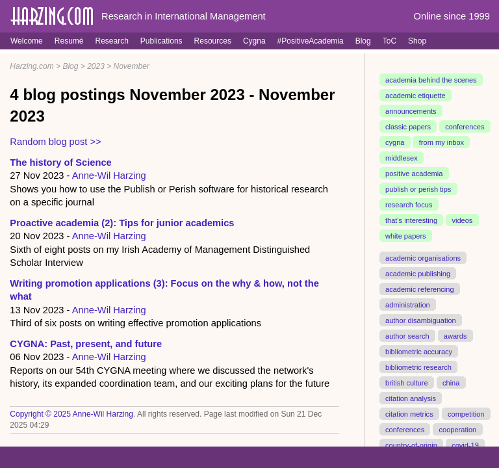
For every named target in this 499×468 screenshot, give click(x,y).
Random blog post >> (55, 141)
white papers (405, 236)
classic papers (408, 127)
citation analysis (410, 398)
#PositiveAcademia (310, 41)
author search (407, 335)
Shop (417, 41)
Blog (363, 41)
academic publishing (417, 273)
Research (111, 41)
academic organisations (423, 257)
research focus (408, 205)
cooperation (457, 429)
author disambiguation (420, 320)
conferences (464, 127)
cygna (394, 142)
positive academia (413, 173)
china (450, 382)
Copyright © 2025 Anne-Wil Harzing (71, 414)
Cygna (254, 41)
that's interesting (411, 220)
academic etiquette (415, 95)
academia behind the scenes (431, 80)
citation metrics (409, 413)
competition (466, 413)
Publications (161, 41)
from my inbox (441, 142)
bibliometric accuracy (418, 351)
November (131, 66)
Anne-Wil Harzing (109, 175)
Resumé (69, 41)
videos (462, 220)
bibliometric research (418, 366)
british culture (406, 382)
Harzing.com (31, 66)
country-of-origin (411, 444)
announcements (411, 111)
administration (407, 304)
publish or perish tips (418, 189)
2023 (96, 66)
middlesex (401, 158)
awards (455, 335)
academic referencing (419, 288)
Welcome (26, 41)
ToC (389, 41)
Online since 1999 (452, 16)
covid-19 (465, 444)
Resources (212, 41)
